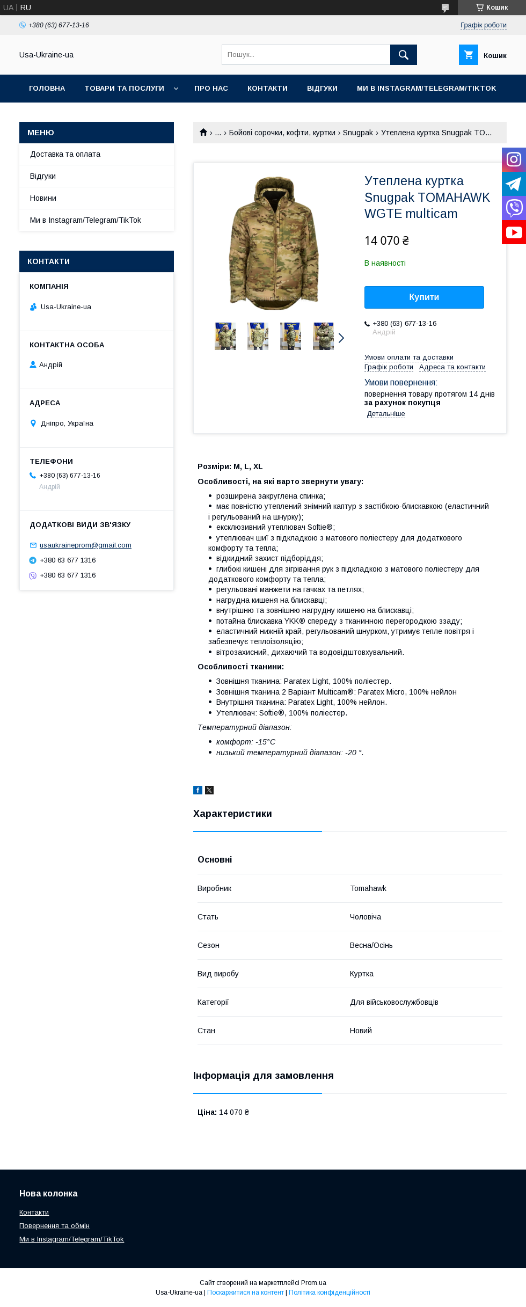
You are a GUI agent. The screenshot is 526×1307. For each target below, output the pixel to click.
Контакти (267, 88)
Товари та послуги (124, 88)
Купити (425, 297)
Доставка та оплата (65, 154)
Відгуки (322, 88)
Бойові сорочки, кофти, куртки (282, 132)
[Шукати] (403, 55)
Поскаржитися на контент (245, 1292)
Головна (47, 88)
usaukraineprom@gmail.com (86, 545)
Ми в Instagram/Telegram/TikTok (426, 88)
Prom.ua (313, 1283)
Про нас (211, 88)
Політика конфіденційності (329, 1292)
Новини (43, 198)
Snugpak (358, 132)
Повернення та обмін (54, 1226)
